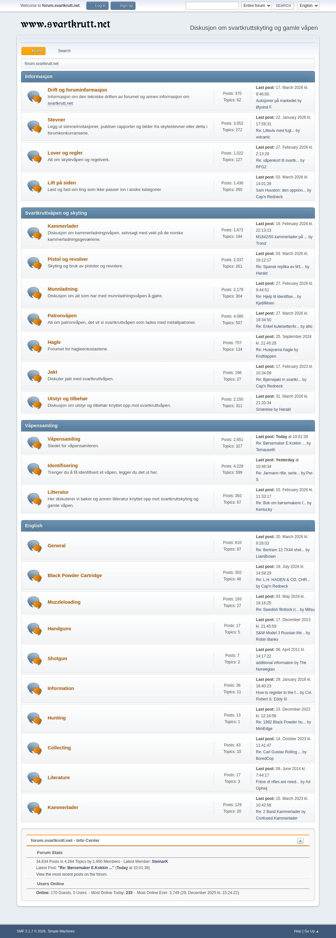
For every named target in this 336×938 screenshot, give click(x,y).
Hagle (54, 342)
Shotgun (57, 658)
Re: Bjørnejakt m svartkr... (278, 379)
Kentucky (264, 509)
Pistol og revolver (68, 259)
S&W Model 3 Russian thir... (280, 633)
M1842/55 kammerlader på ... (281, 237)
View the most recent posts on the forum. (72, 874)
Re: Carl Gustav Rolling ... (279, 752)
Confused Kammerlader (277, 818)
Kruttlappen (266, 356)
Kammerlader (63, 226)
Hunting (57, 717)
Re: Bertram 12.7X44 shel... (280, 550)
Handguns (59, 628)
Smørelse (264, 409)
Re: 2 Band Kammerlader (278, 811)
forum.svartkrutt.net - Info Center (65, 840)
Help (297, 931)
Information (61, 688)
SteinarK (160, 861)
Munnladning (62, 289)
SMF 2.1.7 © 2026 (31, 931)
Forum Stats (46, 852)
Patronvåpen (62, 315)
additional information (274, 662)
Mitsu (310, 609)
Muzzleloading (64, 602)
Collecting (59, 747)
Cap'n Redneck (269, 197)
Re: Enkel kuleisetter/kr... (278, 326)
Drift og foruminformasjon (77, 90)
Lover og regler (65, 153)
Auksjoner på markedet (276, 100)
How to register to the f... (277, 692)
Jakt (52, 372)
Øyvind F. (264, 107)
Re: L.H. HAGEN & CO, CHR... (283, 579)
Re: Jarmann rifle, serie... (278, 473)
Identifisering (63, 465)
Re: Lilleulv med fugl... (275, 130)
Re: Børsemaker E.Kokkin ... (280, 443)
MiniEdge (264, 728)
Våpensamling (64, 439)
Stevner (56, 119)
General (57, 545)
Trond (261, 243)
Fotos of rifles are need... (278, 782)
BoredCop (265, 758)
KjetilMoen (265, 303)
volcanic (263, 137)
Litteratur (58, 492)
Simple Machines (61, 931)
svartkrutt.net (60, 103)
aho (309, 326)
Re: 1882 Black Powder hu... (281, 722)
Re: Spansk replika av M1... (280, 266)
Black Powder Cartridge (75, 575)
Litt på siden (62, 182)
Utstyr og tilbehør (68, 398)
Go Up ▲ (311, 931)
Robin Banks (267, 639)
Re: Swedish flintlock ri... (277, 609)
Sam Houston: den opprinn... (281, 190)
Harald (261, 273)
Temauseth (265, 450)
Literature (59, 777)
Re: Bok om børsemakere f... (281, 503)
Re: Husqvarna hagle (274, 349)
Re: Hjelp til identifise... (276, 296)
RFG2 (261, 167)
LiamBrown (266, 556)
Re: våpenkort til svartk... (277, 160)
